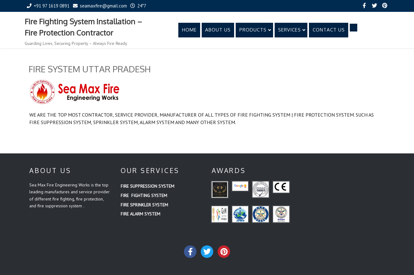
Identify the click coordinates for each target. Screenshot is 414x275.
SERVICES (292, 30)
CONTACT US (329, 30)
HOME (189, 30)
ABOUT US (218, 30)
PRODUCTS (255, 30)
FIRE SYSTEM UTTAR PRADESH (90, 69)
